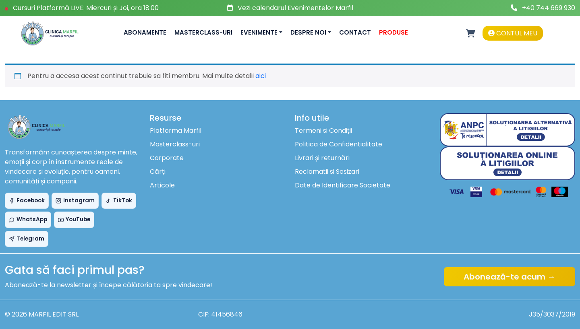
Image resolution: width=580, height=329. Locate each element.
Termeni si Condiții (323, 130)
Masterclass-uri (203, 32)
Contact (355, 32)
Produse (393, 32)
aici (260, 75)
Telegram (26, 239)
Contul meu (512, 33)
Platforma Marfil (175, 130)
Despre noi (308, 32)
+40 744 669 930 (548, 7)
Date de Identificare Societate (342, 185)
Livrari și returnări (322, 157)
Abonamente (145, 32)
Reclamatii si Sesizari (327, 171)
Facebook (27, 200)
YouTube (74, 219)
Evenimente (259, 32)
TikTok (119, 200)
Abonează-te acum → (509, 276)
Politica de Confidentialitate (338, 144)
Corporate (167, 157)
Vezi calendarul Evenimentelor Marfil (295, 7)
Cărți (158, 171)
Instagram (75, 200)
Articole (162, 185)
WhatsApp (28, 219)
